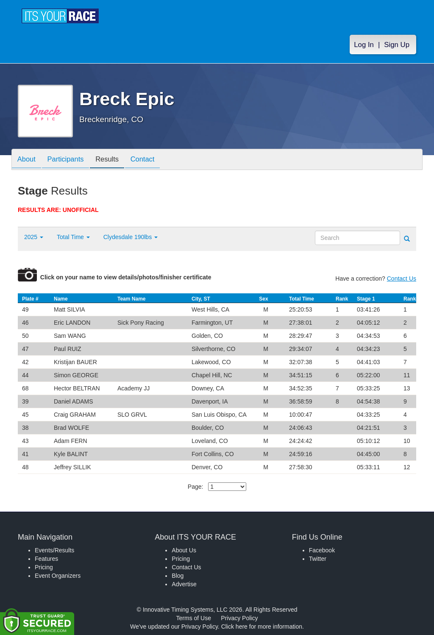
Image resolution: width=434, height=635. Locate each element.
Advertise (184, 584)
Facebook (322, 550)
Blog (178, 575)
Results (113, 160)
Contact (151, 160)
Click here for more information (261, 626)
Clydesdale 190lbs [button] (130, 237)
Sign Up (396, 47)
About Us (184, 550)
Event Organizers (58, 575)
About (27, 160)
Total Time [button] (73, 237)
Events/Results (54, 550)
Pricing (44, 567)
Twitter (317, 558)
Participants (69, 160)
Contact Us (401, 278)
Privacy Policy (239, 618)
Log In (364, 47)
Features (46, 558)
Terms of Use (193, 618)
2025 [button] (33, 237)
